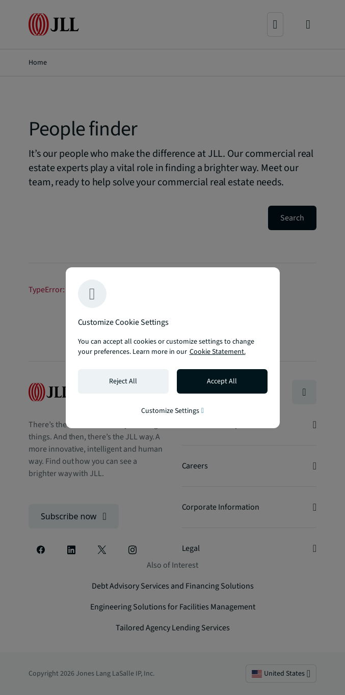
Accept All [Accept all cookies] (222, 381)
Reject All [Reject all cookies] (123, 381)
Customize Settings (172, 411)
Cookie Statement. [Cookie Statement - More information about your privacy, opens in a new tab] (218, 352)
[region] (173, 347)
